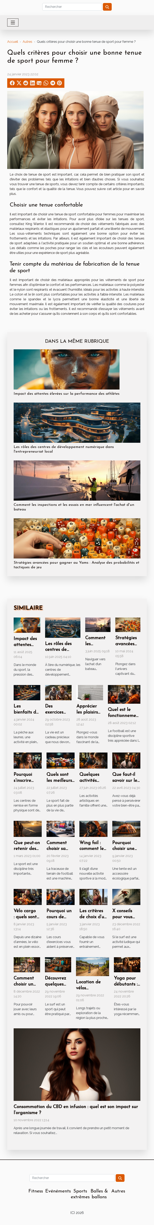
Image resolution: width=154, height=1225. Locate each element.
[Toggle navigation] (12, 22)
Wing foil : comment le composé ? (91, 849)
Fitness (35, 1191)
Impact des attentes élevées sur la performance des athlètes (67, 394)
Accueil (12, 42)
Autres (27, 42)
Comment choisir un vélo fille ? (24, 984)
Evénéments (58, 1191)
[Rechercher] (72, 7)
